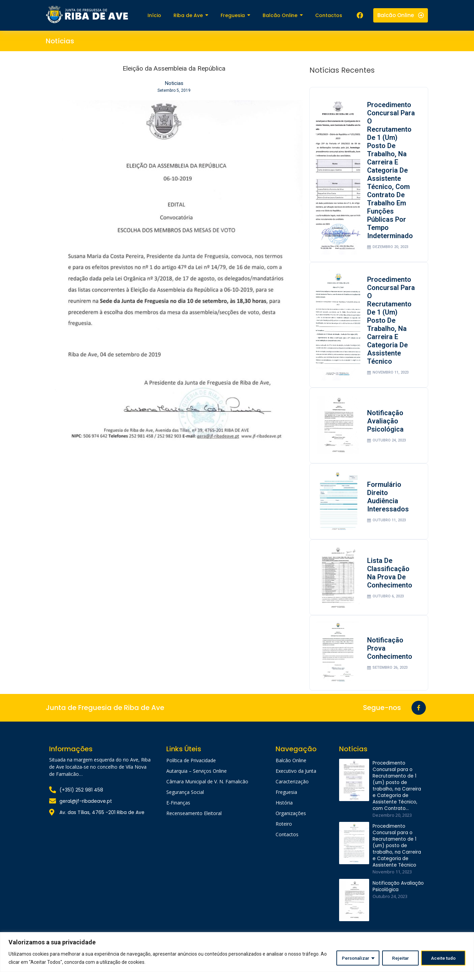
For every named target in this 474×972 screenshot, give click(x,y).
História (284, 810)
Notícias (60, 41)
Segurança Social (185, 799)
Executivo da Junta (296, 778)
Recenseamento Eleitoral (194, 820)
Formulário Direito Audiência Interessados (388, 501)
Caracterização (292, 789)
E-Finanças (178, 810)
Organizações (291, 820)
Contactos (287, 842)
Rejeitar (399, 958)
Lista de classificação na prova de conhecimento (390, 578)
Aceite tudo (443, 958)
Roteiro (284, 831)
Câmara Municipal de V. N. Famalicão (207, 789)
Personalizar (352, 958)
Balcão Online (291, 768)
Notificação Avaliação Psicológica (386, 424)
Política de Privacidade (191, 768)
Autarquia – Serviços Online (196, 778)
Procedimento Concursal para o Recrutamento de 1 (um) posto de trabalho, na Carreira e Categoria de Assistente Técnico (390, 322)
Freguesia (286, 799)
